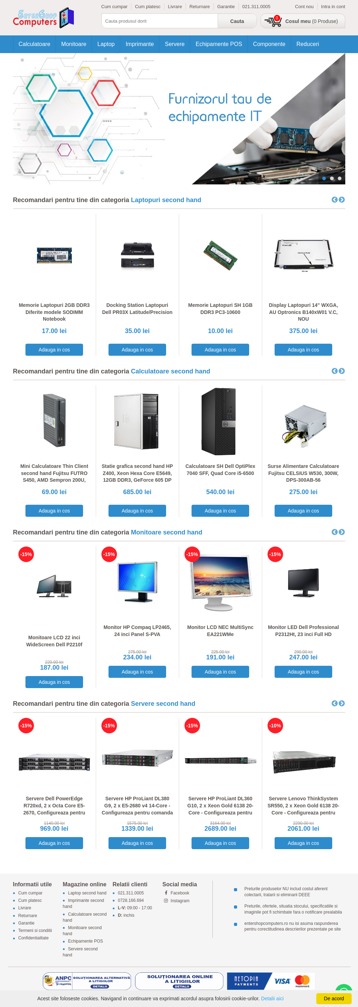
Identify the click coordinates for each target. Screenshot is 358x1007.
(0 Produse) (312, 21)
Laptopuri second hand (166, 200)
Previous (334, 200)
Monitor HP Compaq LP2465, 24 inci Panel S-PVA (137, 630)
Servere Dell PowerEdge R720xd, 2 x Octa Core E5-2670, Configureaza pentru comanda (54, 809)
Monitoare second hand (167, 532)
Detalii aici (272, 998)
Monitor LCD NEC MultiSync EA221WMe (220, 630)
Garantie (226, 6)
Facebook (176, 893)
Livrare (175, 6)
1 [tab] (324, 178)
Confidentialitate (33, 938)
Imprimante (139, 44)
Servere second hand (163, 703)
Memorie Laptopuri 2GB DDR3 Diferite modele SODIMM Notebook (54, 312)
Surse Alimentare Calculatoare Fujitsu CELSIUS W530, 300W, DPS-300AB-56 (303, 473)
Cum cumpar (114, 6)
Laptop (106, 44)
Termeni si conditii (35, 930)
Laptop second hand (87, 893)
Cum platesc (147, 6)
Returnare (199, 6)
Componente (269, 44)
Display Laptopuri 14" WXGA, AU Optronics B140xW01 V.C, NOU (303, 312)
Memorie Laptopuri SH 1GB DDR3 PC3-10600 (220, 308)
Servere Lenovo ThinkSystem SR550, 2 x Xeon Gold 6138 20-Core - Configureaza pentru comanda (303, 809)
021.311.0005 (256, 6)
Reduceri (308, 44)
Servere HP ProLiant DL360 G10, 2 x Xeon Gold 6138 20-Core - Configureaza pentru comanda (220, 809)
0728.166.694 (131, 900)
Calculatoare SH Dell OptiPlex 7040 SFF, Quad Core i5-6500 (221, 469)
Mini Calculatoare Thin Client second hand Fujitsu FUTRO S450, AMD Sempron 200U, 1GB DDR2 (54, 476)
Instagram (176, 900)
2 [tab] (332, 178)
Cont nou (304, 6)
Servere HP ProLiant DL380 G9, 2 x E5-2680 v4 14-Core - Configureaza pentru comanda (137, 805)
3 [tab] (340, 178)
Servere (174, 44)
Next (341, 200)
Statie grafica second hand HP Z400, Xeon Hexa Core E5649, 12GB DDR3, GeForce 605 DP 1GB (137, 476)
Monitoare (73, 44)
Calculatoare (35, 44)
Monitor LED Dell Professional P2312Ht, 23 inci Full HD (303, 630)
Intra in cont (333, 6)
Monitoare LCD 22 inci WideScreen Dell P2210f (54, 641)
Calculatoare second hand (170, 371)
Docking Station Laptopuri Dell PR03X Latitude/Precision (137, 308)
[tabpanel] (179, 118)
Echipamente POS (218, 44)
